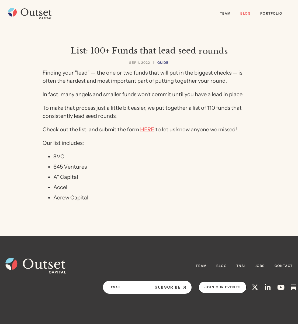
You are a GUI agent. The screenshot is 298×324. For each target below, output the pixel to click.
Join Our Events (222, 287)
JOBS (260, 266)
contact (284, 266)
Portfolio (271, 13)
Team (225, 13)
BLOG (221, 266)
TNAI (240, 266)
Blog (245, 13)
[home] (28, 13)
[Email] (127, 287)
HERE (147, 129)
